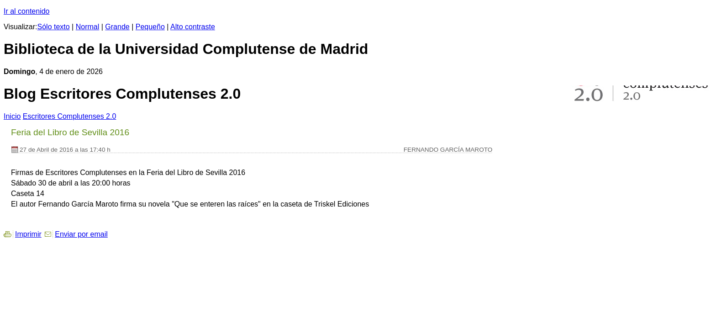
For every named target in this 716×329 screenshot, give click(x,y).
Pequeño (150, 27)
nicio (12, 116)
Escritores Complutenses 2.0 (69, 116)
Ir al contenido (27, 11)
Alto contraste (192, 27)
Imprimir (28, 234)
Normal (88, 27)
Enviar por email (81, 234)
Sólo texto (53, 27)
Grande (117, 27)
